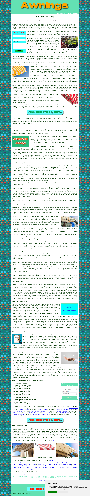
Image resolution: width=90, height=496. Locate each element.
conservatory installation (63, 409)
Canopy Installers (21, 462)
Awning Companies (72, 467)
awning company (51, 312)
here (54, 440)
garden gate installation (40, 414)
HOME (58, 13)
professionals (22, 439)
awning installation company (64, 54)
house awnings (66, 344)
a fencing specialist (61, 411)
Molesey (32, 117)
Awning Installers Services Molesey (28, 380)
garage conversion (17, 411)
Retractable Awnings (30, 464)
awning (49, 24)
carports (56, 284)
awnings (14, 80)
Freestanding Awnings (18, 465)
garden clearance (25, 409)
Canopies (14, 464)
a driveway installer (38, 411)
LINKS (61, 13)
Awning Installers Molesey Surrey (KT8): (24, 24)
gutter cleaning (31, 412)
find (16, 428)
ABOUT (65, 13)
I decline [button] (54, 491)
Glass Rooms (40, 464)
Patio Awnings (43, 467)
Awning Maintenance (72, 462)
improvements (40, 406)
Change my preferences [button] (62, 491)
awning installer (42, 334)
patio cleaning (42, 409)
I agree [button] (50, 491)
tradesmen (14, 408)
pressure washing (64, 412)
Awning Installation (59, 462)
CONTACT (69, 13)
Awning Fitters (30, 465)
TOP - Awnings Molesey (18, 474)
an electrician (73, 408)
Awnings (63, 464)
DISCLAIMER (75, 13)
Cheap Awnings (56, 464)
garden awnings (53, 345)
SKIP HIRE (47, 412)
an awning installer (55, 408)
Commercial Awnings (31, 467)
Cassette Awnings (33, 462)
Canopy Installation (45, 462)
